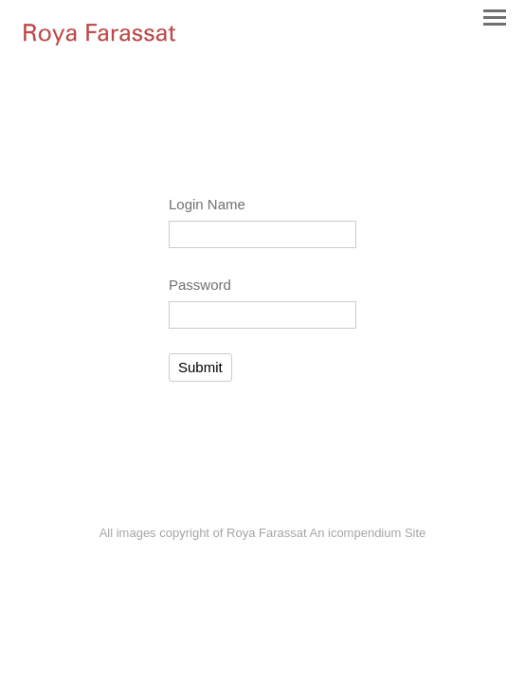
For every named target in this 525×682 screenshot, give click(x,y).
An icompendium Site (367, 533)
